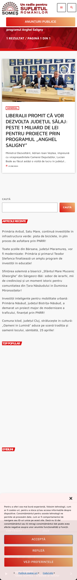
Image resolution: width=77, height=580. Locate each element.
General (12, 108)
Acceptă (39, 539)
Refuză (38, 550)
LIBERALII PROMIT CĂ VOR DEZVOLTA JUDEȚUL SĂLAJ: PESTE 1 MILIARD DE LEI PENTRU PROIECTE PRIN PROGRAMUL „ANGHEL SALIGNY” (37, 130)
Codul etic (48, 573)
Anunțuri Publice (40, 21)
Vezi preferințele (39, 562)
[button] (71, 498)
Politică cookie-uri (28, 573)
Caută (6, 199)
